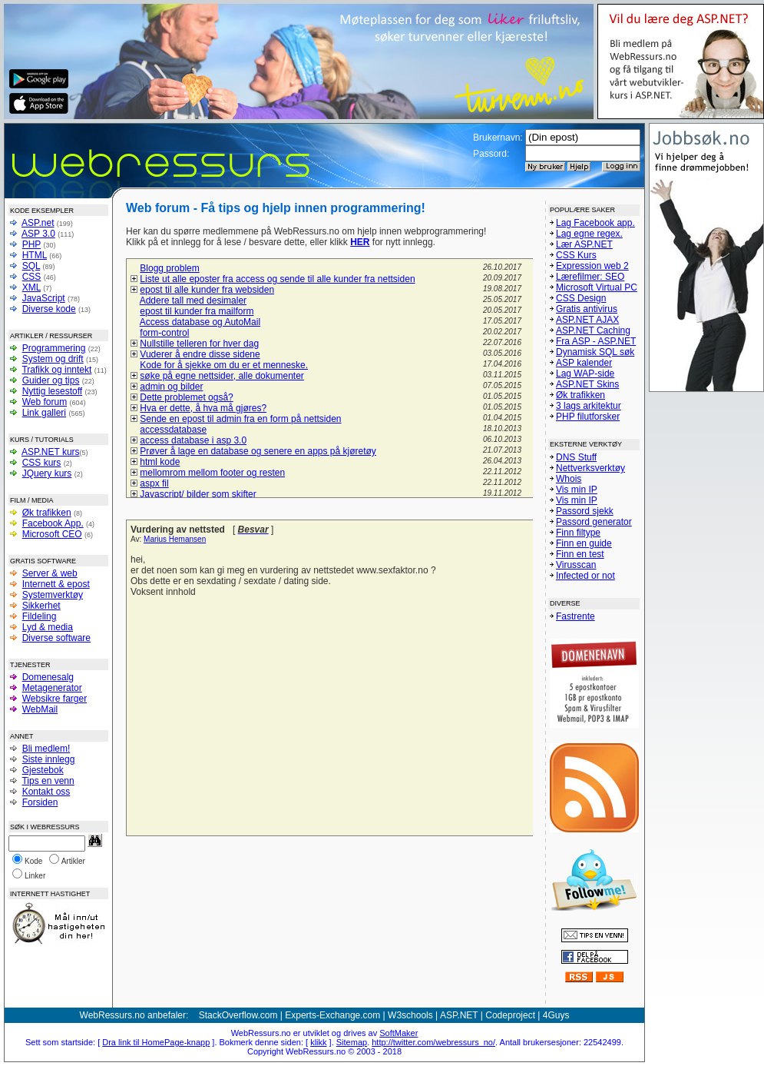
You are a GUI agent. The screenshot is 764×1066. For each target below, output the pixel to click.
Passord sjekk (585, 511)
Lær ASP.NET (584, 244)
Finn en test (580, 554)
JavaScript (43, 298)
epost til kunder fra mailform (196, 311)
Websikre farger (54, 698)
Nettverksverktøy (590, 468)
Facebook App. (53, 523)
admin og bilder (171, 386)
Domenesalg (48, 677)
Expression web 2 (592, 266)
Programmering (54, 348)
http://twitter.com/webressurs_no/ (433, 1042)
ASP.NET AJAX (587, 319)
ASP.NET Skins (587, 384)
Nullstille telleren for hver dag (199, 343)
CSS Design (581, 298)
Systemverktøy (52, 594)
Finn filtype (578, 532)
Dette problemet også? (186, 397)
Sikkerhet (41, 605)
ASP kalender (584, 362)
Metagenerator (52, 687)
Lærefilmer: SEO (590, 276)
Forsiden (40, 802)
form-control (164, 332)
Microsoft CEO (52, 534)
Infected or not (585, 575)
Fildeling (39, 616)
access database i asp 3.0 (193, 440)
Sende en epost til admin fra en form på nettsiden (240, 418)
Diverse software (56, 638)
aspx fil (154, 483)
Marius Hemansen (175, 539)
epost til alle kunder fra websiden (207, 289)
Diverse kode (49, 309)
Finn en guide (584, 543)
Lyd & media (47, 627)
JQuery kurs (47, 473)
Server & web (50, 573)
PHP (31, 244)
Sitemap (351, 1042)
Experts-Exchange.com (332, 1015)
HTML (34, 255)
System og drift (53, 359)
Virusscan (576, 565)
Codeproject (510, 1015)
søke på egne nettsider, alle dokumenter (221, 375)
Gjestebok (43, 770)
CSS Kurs (576, 255)
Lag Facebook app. (595, 223)
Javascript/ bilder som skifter (198, 494)
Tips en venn (47, 780)
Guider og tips (51, 380)
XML (31, 287)
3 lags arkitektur (588, 405)
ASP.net (37, 223)
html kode (160, 462)
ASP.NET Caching (593, 330)
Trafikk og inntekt (56, 369)
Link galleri (44, 412)
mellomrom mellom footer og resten (212, 472)
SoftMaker (398, 1033)
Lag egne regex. (589, 233)
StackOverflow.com (238, 1015)
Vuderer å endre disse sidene (200, 354)
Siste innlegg (48, 759)
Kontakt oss (46, 791)
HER (359, 242)
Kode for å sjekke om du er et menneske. (224, 365)
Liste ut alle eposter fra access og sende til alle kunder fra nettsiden (277, 279)
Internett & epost (56, 584)
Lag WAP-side (585, 373)
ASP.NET (459, 1015)
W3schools (410, 1015)
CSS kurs (41, 462)
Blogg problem (169, 268)
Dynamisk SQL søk (595, 352)
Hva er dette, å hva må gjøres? (203, 408)
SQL (31, 266)
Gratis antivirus (586, 309)
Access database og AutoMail (200, 322)
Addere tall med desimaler (193, 300)
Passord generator (594, 521)
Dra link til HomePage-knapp (156, 1042)
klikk (318, 1042)
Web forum (44, 402)
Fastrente (575, 616)
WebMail (40, 709)
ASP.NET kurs (50, 452)
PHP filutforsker (588, 416)
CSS (31, 276)
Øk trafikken (46, 512)
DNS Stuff (576, 457)
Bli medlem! (46, 748)
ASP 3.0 (38, 233)
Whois (568, 478)
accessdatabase (173, 429)
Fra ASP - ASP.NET (596, 341)
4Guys (556, 1015)
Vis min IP (576, 489)
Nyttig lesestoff (52, 391)
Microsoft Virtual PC (596, 287)
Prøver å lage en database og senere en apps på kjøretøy (258, 451)
